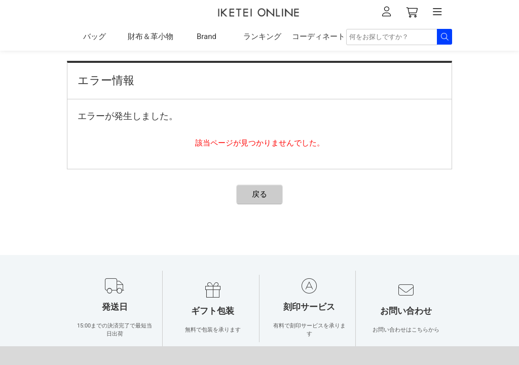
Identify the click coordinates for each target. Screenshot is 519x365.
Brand (206, 36)
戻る (259, 194)
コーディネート (318, 36)
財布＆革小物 (150, 36)
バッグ (94, 36)
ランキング (262, 36)
